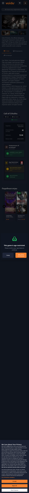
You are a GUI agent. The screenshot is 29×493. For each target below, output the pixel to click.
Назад (8, 255)
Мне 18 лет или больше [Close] (21, 255)
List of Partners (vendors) (8, 479)
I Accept (14, 483)
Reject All (14, 488)
